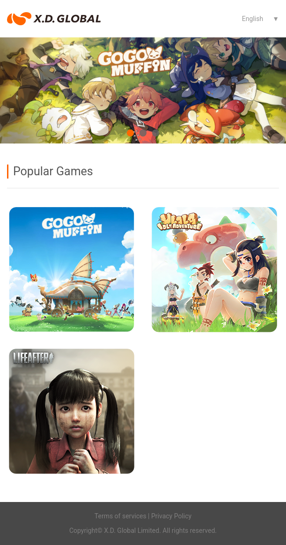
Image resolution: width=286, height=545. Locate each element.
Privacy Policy (171, 516)
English (252, 18)
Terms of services (121, 516)
